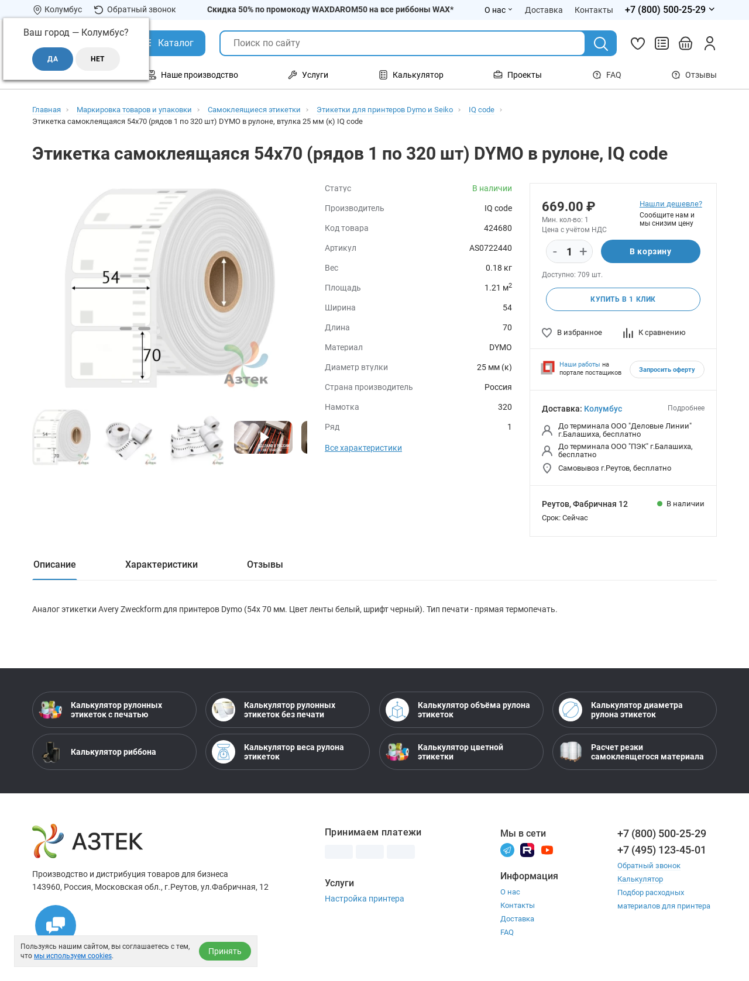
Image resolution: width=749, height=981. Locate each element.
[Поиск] (601, 44)
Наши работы (579, 364)
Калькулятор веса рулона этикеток (278, 752)
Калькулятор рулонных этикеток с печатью (100, 709)
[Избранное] (638, 43)
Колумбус (603, 408)
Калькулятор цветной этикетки (444, 752)
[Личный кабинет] (710, 43)
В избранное (572, 332)
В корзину (650, 251)
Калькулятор (640, 879)
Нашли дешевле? (671, 203)
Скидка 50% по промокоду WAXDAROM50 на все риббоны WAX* (330, 9)
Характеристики (161, 564)
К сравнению (654, 332)
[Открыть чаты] (55, 925)
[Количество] (569, 252)
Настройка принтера (364, 898)
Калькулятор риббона (97, 752)
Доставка (517, 918)
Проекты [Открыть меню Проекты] (517, 75)
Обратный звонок (135, 10)
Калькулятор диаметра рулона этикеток (621, 709)
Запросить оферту (667, 370)
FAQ (606, 75)
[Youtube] (547, 849)
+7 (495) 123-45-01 (661, 850)
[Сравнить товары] (662, 43)
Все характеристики (363, 447)
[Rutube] (527, 849)
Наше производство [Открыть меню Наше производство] (192, 75)
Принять (225, 951)
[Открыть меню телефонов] (671, 10)
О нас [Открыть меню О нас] (499, 10)
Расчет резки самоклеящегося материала (631, 752)
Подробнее (686, 408)
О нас (510, 891)
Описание (54, 564)
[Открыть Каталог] (167, 43)
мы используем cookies (73, 956)
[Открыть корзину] (686, 43)
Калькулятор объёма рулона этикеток (458, 709)
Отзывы (694, 75)
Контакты (517, 905)
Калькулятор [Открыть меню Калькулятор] (411, 75)
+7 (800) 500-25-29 (661, 833)
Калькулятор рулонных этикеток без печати (273, 709)
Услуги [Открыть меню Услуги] (308, 75)
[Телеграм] (507, 849)
